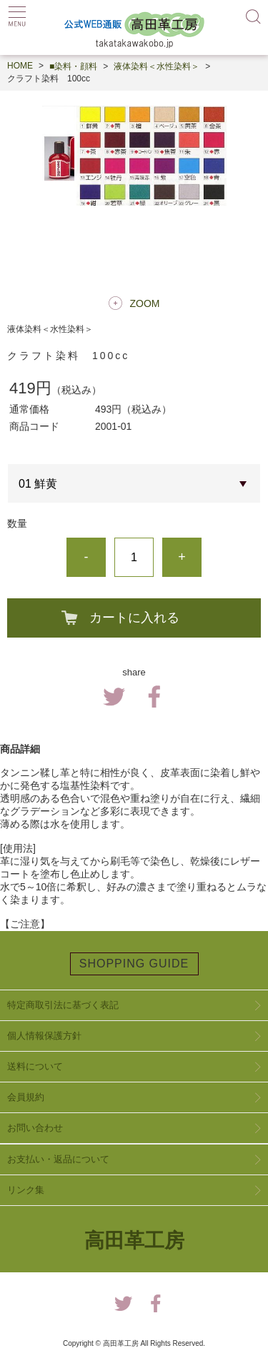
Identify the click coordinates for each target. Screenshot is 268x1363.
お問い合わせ (35, 1127)
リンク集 (25, 1190)
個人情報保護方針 (44, 1035)
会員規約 (25, 1097)
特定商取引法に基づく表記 (63, 1005)
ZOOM (145, 303)
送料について (35, 1066)
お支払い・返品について (58, 1159)
